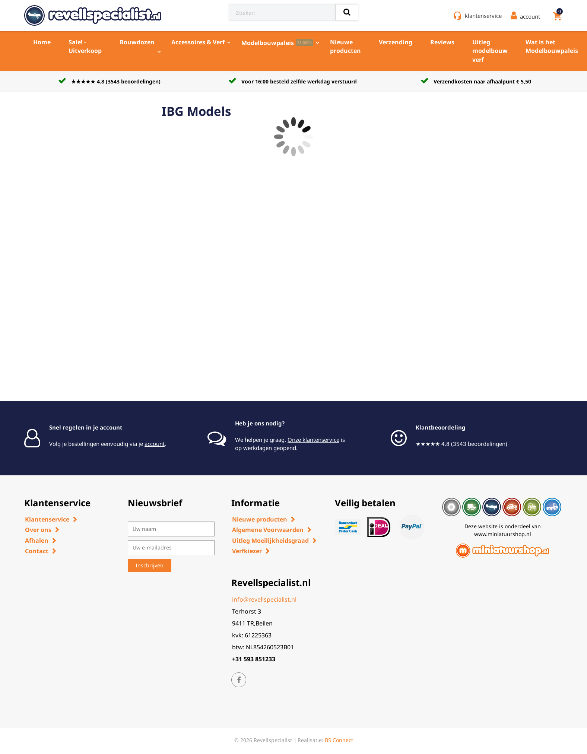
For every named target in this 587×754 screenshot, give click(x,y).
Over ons (38, 530)
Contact (36, 551)
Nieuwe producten (345, 46)
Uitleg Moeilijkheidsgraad (270, 540)
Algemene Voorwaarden (268, 530)
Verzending (395, 42)
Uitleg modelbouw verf (490, 51)
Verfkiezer (247, 551)
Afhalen (36, 540)
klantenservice (483, 15)
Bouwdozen (137, 42)
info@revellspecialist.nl (264, 599)
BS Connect (339, 740)
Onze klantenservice (313, 439)
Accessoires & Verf (198, 42)
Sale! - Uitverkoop (85, 46)
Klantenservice (47, 519)
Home (42, 42)
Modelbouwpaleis (277, 43)
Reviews (442, 42)
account (155, 443)
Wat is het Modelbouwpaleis (552, 46)
